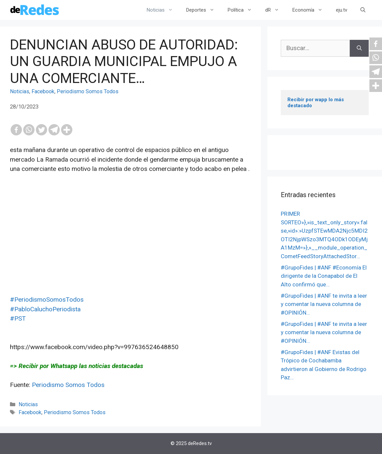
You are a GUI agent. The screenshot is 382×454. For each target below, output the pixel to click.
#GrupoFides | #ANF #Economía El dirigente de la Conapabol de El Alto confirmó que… (324, 276)
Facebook (43, 91)
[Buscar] (359, 48)
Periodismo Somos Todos (87, 91)
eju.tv (341, 10)
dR (275, 10)
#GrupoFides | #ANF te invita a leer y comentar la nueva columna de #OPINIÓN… (324, 304)
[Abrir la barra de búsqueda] (363, 10)
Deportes (203, 10)
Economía (310, 10)
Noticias (163, 10)
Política (243, 10)
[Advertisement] (130, 248)
